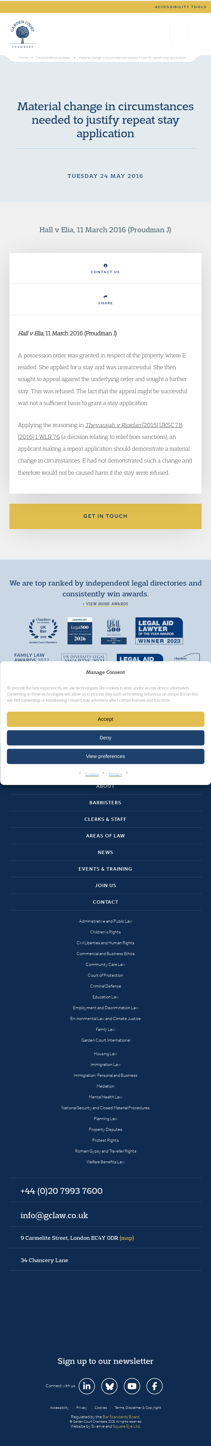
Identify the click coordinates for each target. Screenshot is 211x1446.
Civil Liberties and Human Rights (105, 942)
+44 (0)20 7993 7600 (179, 34)
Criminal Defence (105, 986)
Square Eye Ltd (126, 1426)
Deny (105, 737)
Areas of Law (105, 836)
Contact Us (105, 269)
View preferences (105, 756)
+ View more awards (105, 603)
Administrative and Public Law (105, 921)
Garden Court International (105, 1040)
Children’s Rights (105, 931)
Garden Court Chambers (22, 34)
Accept (105, 719)
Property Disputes (105, 1129)
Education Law (106, 996)
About (105, 786)
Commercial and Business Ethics (106, 953)
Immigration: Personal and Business (105, 1075)
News (105, 852)
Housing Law (105, 1053)
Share (105, 300)
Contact (105, 902)
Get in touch (105, 516)
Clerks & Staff (105, 819)
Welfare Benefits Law (105, 1161)
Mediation (105, 1086)
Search (163, 34)
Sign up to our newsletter (106, 1361)
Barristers (105, 803)
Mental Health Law (105, 1096)
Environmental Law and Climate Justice (105, 1018)
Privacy (115, 774)
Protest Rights (105, 1140)
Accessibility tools (181, 7)
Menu (195, 34)
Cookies (92, 774)
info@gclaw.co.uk (54, 1215)
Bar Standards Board (121, 1416)
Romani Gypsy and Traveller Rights (105, 1151)
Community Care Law (105, 964)
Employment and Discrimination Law (105, 1007)
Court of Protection (105, 975)
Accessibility (59, 1407)
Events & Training (105, 869)
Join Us (105, 885)
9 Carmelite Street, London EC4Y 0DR (77, 1237)
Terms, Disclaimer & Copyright (137, 1407)
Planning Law (105, 1118)
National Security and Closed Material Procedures (105, 1107)
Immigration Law (105, 1064)
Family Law (105, 1029)
